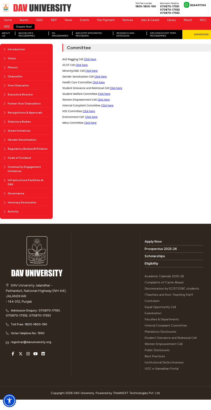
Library (171, 20)
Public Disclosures (157, 350)
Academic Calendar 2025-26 (164, 276)
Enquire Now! (24, 26)
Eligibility (151, 263)
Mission (13, 67)
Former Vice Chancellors (24, 103)
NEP (54, 20)
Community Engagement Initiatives (24, 169)
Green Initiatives (19, 130)
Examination (153, 313)
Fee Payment (106, 20)
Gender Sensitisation (22, 139)
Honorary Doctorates (22, 202)
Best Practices (155, 356)
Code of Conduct (19, 157)
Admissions (201, 34)
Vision (12, 58)
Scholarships (155, 256)
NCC (203, 20)
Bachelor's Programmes (26, 34)
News (68, 20)
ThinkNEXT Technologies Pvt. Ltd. (136, 393)
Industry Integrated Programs (89, 34)
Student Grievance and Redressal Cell (171, 338)
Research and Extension (125, 34)
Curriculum (152, 301)
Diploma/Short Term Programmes (163, 34)
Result (188, 20)
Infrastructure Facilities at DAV (26, 182)
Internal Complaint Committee (166, 325)
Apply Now (153, 241)
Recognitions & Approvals (25, 112)
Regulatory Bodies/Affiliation (28, 148)
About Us (6, 34)
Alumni (24, 20)
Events (84, 20)
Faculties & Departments (162, 319)
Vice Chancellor (18, 85)
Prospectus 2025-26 (161, 249)
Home (8, 20)
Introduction (16, 49)
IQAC (39, 20)
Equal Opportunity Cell (160, 307)
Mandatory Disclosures (160, 331)
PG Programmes (60, 34)
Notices (127, 20)
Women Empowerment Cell (164, 344)
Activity (13, 211)
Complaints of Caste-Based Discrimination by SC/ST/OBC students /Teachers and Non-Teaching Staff (172, 288)
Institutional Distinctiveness (164, 362)
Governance (16, 193)
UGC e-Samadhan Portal (161, 368)
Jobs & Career (150, 20)
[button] (9, 400)
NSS (7, 26)
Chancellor (15, 76)
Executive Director (20, 94)
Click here (90, 59)
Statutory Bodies (19, 121)
